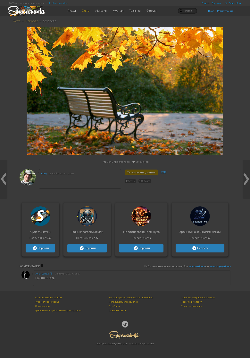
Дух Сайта (114, 306)
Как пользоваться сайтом (48, 297)
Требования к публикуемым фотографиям (58, 310)
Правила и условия (191, 301)
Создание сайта (117, 310)
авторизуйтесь (196, 266)
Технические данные (141, 172)
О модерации (42, 306)
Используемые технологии (123, 301)
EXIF (163, 172)
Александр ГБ (44, 273)
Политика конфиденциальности (198, 297)
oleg (44, 173)
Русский (216, 3)
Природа (31, 21)
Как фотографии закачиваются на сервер (131, 297)
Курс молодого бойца (47, 301)
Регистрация (225, 11)
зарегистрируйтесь (220, 266)
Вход (211, 11)
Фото (17, 21)
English (205, 3)
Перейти (40, 248)
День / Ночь (232, 3)
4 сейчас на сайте (58, 3)
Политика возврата (191, 306)
